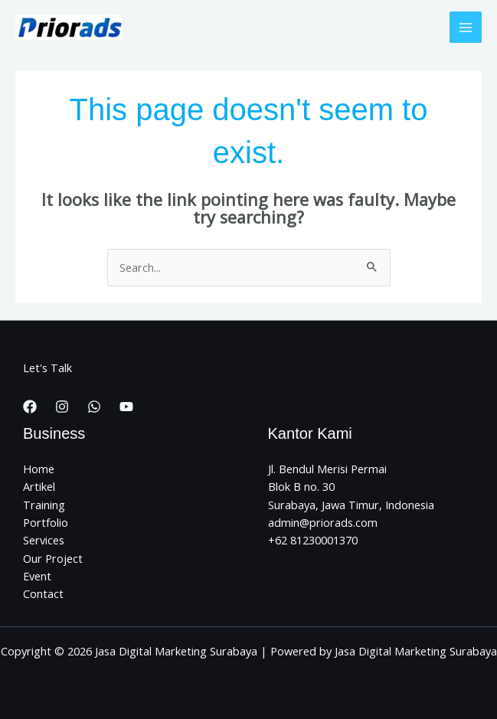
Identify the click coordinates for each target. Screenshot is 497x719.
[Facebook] (30, 406)
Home (38, 468)
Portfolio (45, 522)
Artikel (39, 486)
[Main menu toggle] (466, 27)
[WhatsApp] (94, 406)
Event (37, 575)
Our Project (53, 558)
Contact (43, 593)
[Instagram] (62, 406)
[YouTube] (126, 406)
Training (44, 504)
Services (43, 539)
